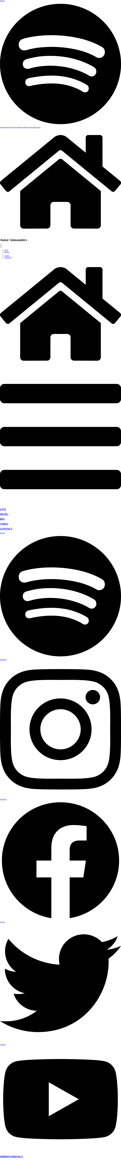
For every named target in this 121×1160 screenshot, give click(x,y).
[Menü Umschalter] (1, 246)
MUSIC (4, 514)
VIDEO (4, 523)
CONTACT (6, 528)
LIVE (3, 509)
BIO (2, 519)
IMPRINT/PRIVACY (11, 1156)
